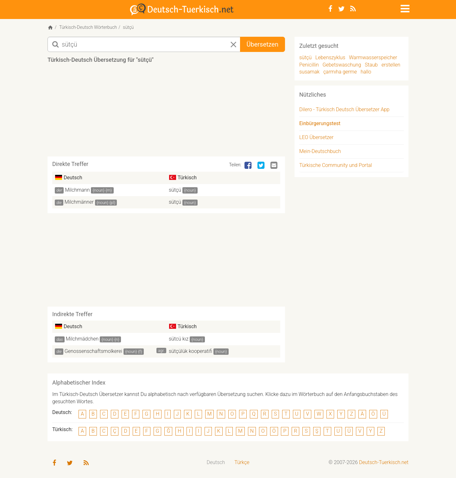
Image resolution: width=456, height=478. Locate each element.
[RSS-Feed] (352, 8)
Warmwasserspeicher (373, 57)
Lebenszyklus (330, 57)
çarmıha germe (340, 72)
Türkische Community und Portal (335, 165)
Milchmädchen (82, 339)
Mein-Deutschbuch (320, 151)
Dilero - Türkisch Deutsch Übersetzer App (344, 109)
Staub (371, 65)
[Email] (274, 165)
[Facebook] (330, 8)
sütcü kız (178, 339)
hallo (366, 72)
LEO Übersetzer (316, 137)
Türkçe (241, 462)
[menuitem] (216, 462)
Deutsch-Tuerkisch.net (383, 462)
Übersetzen (262, 44)
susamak (309, 72)
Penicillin (309, 65)
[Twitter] (341, 8)
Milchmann (77, 190)
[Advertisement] (166, 112)
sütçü (175, 190)
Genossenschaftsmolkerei (93, 351)
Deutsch (216, 462)
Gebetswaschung (342, 65)
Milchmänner (79, 202)
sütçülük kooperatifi (190, 351)
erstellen (391, 65)
